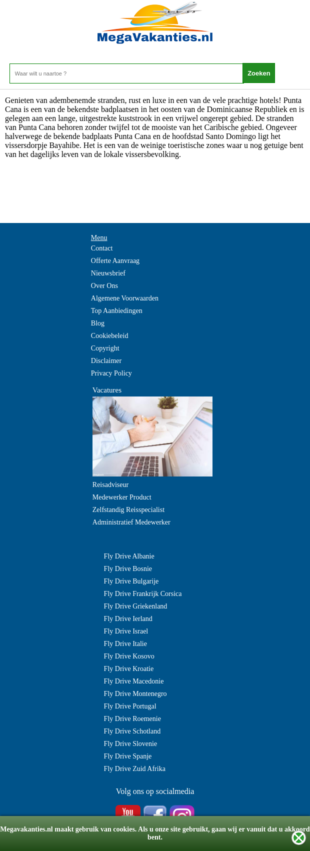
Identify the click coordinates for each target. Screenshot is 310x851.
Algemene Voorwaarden (124, 298)
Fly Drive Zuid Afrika (135, 768)
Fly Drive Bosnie (128, 568)
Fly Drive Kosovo (129, 656)
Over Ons (104, 286)
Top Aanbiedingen (116, 310)
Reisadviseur (110, 484)
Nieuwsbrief (108, 273)
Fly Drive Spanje (128, 756)
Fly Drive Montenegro (135, 694)
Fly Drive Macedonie (134, 681)
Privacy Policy (111, 373)
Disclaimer (106, 360)
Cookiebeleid (109, 336)
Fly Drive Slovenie (131, 744)
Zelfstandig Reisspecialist (128, 510)
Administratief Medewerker (131, 522)
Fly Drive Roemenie (132, 718)
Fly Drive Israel (126, 631)
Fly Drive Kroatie (129, 668)
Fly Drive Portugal (130, 706)
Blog (97, 323)
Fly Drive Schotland (132, 731)
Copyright (105, 348)
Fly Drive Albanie (129, 556)
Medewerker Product (122, 497)
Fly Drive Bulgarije (131, 581)
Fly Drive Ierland (128, 618)
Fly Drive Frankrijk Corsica (143, 594)
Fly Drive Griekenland (136, 606)
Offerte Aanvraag (115, 260)
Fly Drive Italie (125, 644)
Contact (102, 248)
